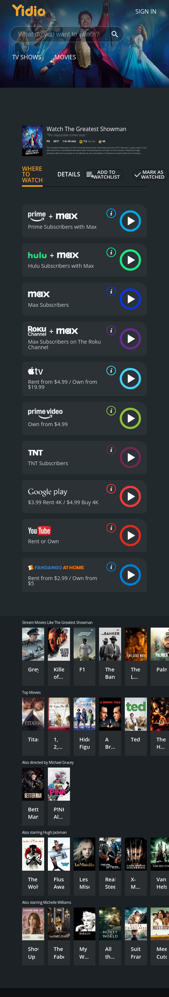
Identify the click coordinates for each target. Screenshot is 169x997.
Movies (65, 57)
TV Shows (26, 57)
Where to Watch (32, 175)
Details (68, 174)
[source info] (109, 213)
